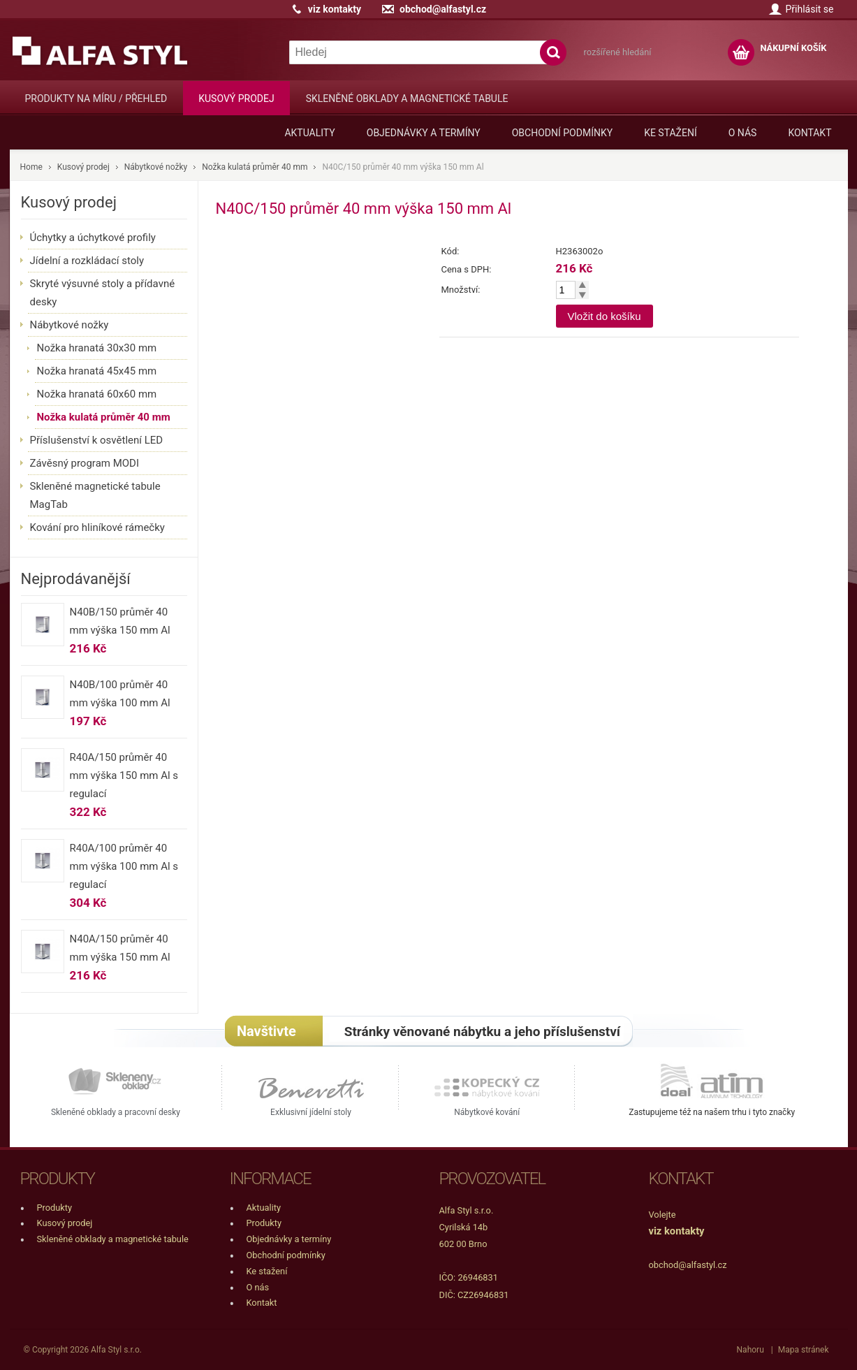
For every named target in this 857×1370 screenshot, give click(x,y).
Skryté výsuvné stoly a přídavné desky (102, 292)
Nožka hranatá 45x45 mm (97, 371)
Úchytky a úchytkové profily (93, 237)
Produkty (55, 1207)
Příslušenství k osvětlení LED (96, 440)
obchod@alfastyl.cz (443, 9)
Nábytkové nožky (155, 167)
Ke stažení (670, 132)
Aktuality (309, 132)
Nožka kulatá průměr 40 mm (254, 167)
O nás (742, 132)
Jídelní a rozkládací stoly (87, 260)
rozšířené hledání (618, 52)
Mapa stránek (803, 1350)
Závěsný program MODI (85, 463)
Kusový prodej (236, 98)
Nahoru (750, 1350)
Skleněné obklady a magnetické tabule (407, 98)
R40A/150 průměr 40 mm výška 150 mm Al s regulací (124, 775)
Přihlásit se (809, 9)
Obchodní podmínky (562, 132)
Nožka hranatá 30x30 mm (97, 348)
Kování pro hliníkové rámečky (97, 527)
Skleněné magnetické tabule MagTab (95, 495)
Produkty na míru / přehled (96, 98)
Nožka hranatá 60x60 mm (97, 394)
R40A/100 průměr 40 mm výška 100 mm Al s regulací (124, 866)
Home (31, 167)
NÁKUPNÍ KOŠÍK (793, 48)
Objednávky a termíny (424, 132)
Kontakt (809, 132)
